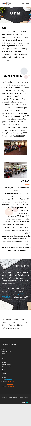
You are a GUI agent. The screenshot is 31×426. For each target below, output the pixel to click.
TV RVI (3, 369)
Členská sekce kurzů (6, 351)
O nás (3, 356)
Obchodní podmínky (6, 367)
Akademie (4, 349)
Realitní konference (6, 364)
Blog (3, 371)
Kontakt (3, 358)
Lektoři (3, 353)
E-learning (4, 373)
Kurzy (3, 347)
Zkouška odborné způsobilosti (9, 344)
